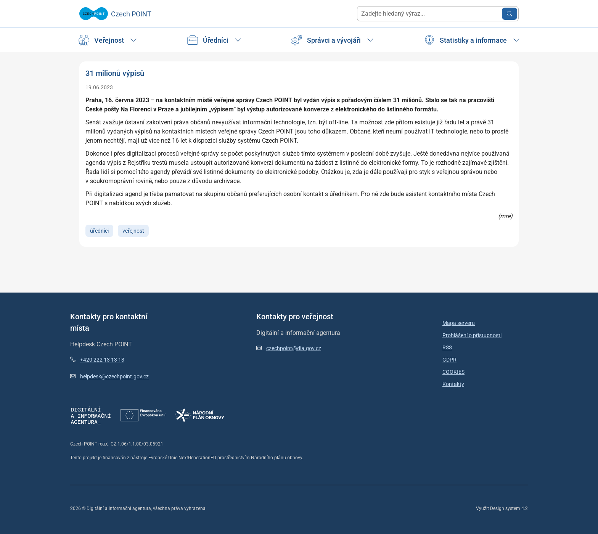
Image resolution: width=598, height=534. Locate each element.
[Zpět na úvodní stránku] (115, 13)
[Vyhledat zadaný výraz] (509, 13)
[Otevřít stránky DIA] (90, 414)
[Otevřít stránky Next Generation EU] (143, 414)
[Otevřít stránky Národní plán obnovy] (199, 414)
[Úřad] (108, 40)
